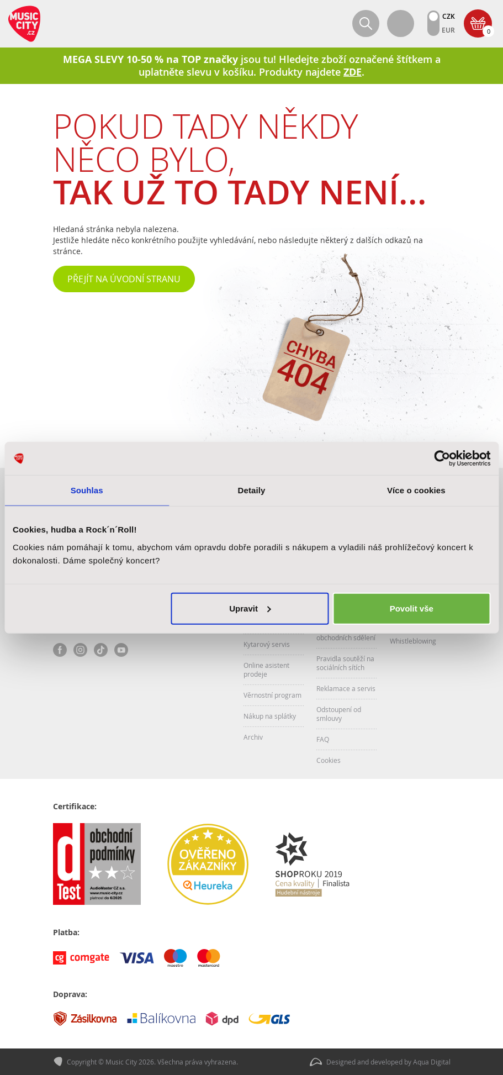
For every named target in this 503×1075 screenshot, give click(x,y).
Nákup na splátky (269, 716)
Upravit (250, 608)
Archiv (253, 737)
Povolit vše (411, 608)
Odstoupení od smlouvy (338, 714)
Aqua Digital (432, 1061)
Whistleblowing (413, 640)
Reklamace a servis (345, 688)
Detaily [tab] (252, 490)
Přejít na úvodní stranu (124, 279)
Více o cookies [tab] (416, 490)
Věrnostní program (272, 695)
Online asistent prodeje (266, 669)
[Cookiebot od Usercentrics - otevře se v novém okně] (442, 458)
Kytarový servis (266, 644)
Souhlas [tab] (87, 490)
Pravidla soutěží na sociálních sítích (345, 663)
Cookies (328, 760)
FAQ (322, 739)
